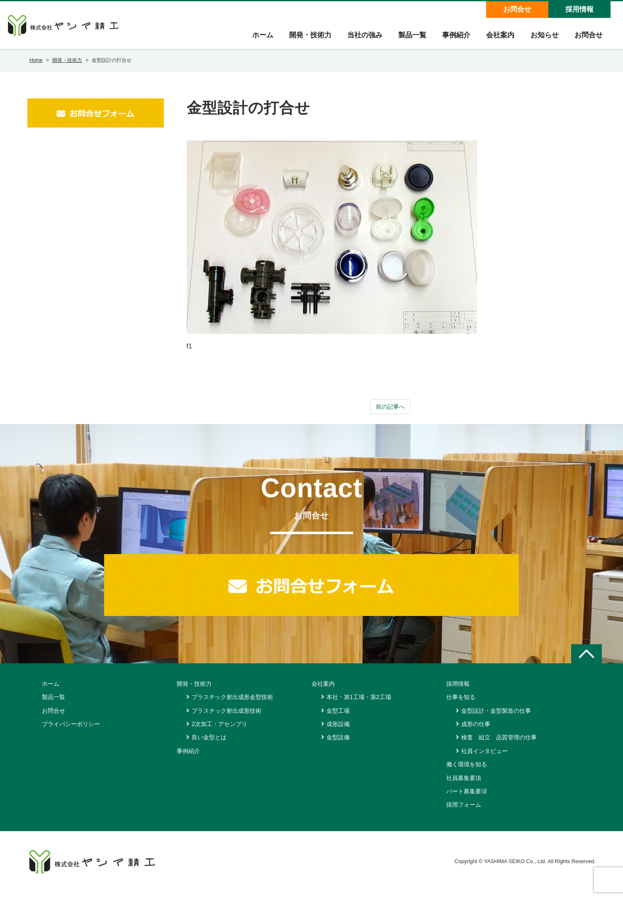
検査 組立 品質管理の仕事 (499, 744)
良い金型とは (209, 744)
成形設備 (338, 730)
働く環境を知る (466, 770)
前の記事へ (390, 412)
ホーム (256, 38)
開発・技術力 (305, 38)
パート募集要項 (466, 797)
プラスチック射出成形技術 (226, 717)
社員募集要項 (463, 784)
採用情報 (579, 9)
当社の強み (360, 38)
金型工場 (338, 717)
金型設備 (338, 744)
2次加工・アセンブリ (219, 730)
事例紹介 (453, 38)
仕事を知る (460, 703)
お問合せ (517, 9)
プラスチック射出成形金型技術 (232, 703)
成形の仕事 (475, 730)
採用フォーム (463, 811)
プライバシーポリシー (71, 730)
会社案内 (498, 38)
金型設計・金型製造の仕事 (496, 717)
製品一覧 (408, 38)
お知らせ (543, 38)
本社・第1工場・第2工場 (358, 703)
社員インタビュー (484, 757)
